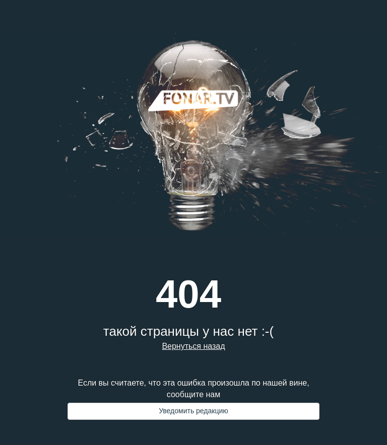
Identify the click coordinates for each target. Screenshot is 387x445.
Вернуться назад (193, 346)
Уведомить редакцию (193, 411)
